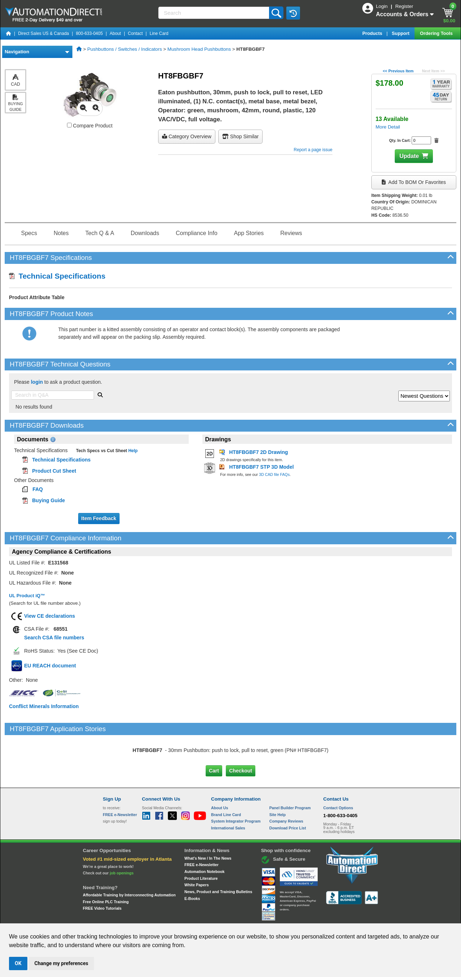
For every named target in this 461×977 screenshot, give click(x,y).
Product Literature (201, 848)
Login (382, 6)
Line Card (158, 33)
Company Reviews (286, 791)
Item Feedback (98, 518)
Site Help (277, 784)
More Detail (388, 127)
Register (404, 6)
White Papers (196, 854)
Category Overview (186, 136)
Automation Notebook (204, 841)
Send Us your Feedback (153, 916)
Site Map (118, 916)
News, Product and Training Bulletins (218, 861)
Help (132, 450)
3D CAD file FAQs (274, 474)
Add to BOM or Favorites (414, 182)
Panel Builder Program (290, 777)
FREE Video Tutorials (102, 878)
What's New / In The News (207, 827)
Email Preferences (225, 916)
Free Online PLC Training (106, 871)
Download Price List (287, 798)
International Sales (228, 798)
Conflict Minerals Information (44, 706)
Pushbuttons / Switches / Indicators (124, 49)
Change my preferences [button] (61, 963)
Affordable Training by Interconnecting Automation (129, 865)
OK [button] (18, 963)
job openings (122, 843)
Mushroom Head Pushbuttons (199, 49)
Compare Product (90, 126)
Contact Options (338, 777)
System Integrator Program (235, 791)
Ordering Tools (437, 33)
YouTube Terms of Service (323, 916)
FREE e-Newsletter (201, 834)
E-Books (192, 868)
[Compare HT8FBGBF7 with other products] (69, 125)
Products (373, 33)
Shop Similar (240, 136)
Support (401, 33)
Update (409, 156)
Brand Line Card (226, 784)
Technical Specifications (57, 276)
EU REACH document (50, 665)
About (115, 33)
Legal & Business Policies (271, 916)
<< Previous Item (398, 71)
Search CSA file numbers (54, 637)
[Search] (214, 12)
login (37, 382)
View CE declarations (49, 616)
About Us (219, 777)
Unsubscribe (192, 916)
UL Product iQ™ (27, 595)
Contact (135, 33)
